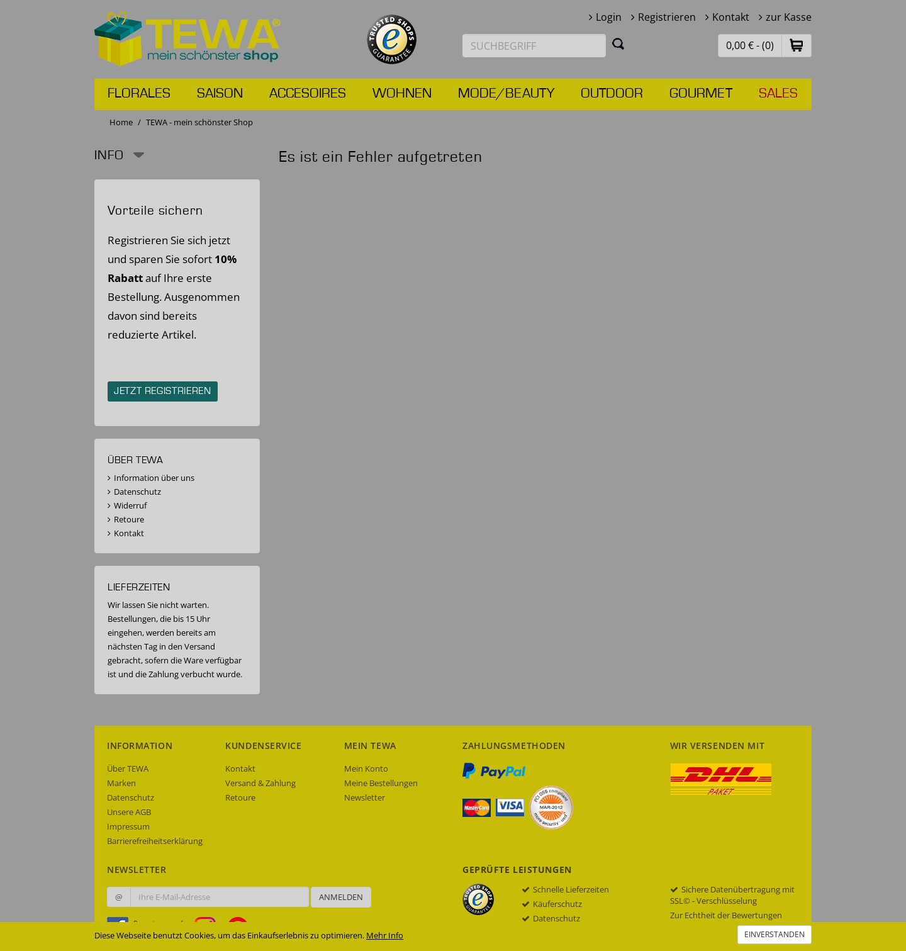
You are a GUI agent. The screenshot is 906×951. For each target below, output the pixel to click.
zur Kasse (789, 17)
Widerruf (130, 505)
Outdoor (612, 94)
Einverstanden (774, 934)
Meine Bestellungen (381, 783)
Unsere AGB (129, 812)
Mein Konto (366, 768)
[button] (796, 45)
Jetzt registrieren (162, 391)
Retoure (129, 519)
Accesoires (307, 94)
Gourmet (700, 94)
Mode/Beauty (506, 94)
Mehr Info (384, 935)
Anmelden (341, 897)
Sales (778, 94)
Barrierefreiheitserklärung (155, 841)
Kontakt (730, 17)
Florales (139, 94)
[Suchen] (618, 43)
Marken (121, 783)
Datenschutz (137, 491)
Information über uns (154, 477)
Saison (220, 94)
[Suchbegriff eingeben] (534, 45)
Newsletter (364, 797)
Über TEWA (127, 768)
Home (121, 122)
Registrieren (667, 17)
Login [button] (609, 17)
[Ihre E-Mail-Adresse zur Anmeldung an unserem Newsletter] (219, 897)
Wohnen (402, 94)
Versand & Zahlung (260, 783)
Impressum (128, 826)
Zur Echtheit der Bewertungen (726, 915)
